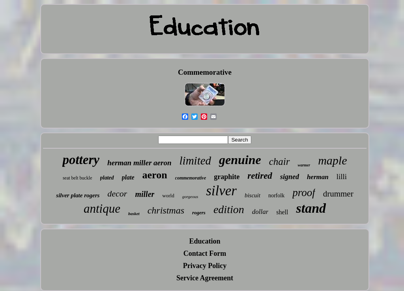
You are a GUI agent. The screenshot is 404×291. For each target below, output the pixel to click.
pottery (80, 160)
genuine (240, 160)
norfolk (276, 195)
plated (107, 178)
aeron (154, 175)
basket (134, 213)
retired (259, 176)
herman (318, 177)
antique (102, 208)
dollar (260, 211)
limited (195, 160)
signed (289, 177)
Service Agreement (204, 278)
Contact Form (204, 253)
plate (128, 177)
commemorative (190, 178)
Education (204, 241)
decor (117, 193)
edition (228, 209)
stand (311, 208)
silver (221, 190)
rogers (199, 212)
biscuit (252, 195)
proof (303, 192)
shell (282, 212)
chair (279, 161)
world (168, 195)
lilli (342, 176)
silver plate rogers (77, 195)
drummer (338, 193)
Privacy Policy (204, 266)
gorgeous (190, 196)
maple (332, 160)
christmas (166, 210)
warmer (304, 165)
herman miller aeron (139, 163)
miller (144, 194)
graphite (226, 177)
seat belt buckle (77, 178)
